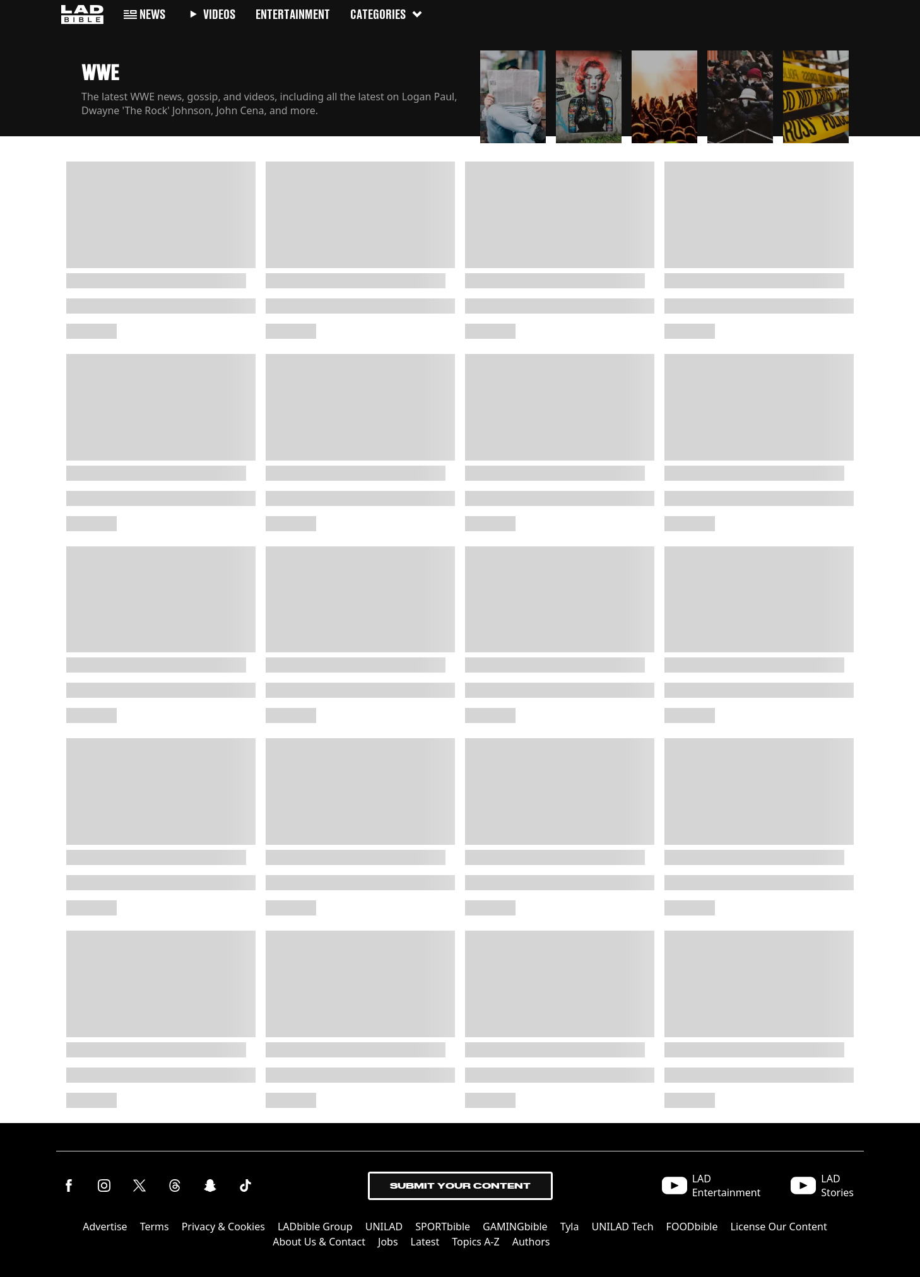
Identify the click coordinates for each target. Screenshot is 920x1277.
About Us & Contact (319, 1242)
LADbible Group (315, 1226)
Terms (154, 1226)
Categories (386, 14)
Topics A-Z (475, 1242)
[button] (513, 93)
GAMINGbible (515, 1226)
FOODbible (692, 1226)
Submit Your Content (460, 1186)
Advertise (105, 1226)
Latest (425, 1242)
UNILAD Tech (622, 1226)
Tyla (569, 1226)
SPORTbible (442, 1226)
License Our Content (779, 1226)
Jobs (388, 1242)
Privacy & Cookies (223, 1226)
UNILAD (384, 1226)
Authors (531, 1242)
